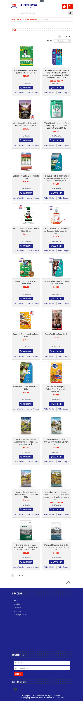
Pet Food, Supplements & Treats (30, 19)
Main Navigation (13, 13)
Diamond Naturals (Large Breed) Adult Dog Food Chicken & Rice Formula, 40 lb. (26, 547)
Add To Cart (27, 87)
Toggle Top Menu (42, 1)
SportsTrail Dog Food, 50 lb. (56, 334)
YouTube (15, 690)
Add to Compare (33, 93)
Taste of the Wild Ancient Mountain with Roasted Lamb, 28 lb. (26, 494)
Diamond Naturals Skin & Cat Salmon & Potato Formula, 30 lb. (56, 547)
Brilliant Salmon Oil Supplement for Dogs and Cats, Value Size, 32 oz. (56, 231)
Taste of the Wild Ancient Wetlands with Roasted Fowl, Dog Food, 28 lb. (26, 441)
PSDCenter (59, 698)
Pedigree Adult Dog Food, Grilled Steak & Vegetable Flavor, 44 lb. (56, 389)
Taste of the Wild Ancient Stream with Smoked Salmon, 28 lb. (56, 441)
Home (13, 19)
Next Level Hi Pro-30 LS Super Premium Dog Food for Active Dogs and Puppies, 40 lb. (56, 178)
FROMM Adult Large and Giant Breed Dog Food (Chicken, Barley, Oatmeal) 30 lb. (56, 125)
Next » (70, 36)
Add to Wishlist (18, 93)
